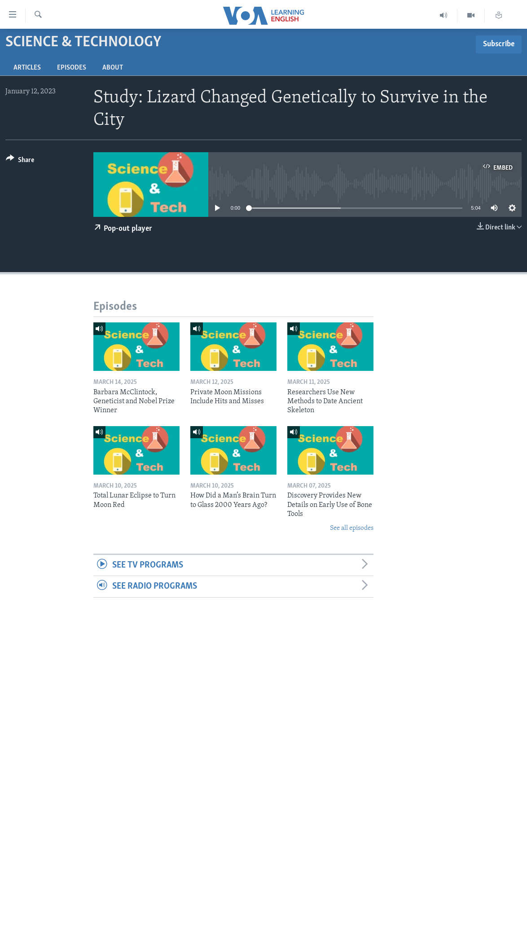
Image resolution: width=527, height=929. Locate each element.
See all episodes (351, 528)
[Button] (20, 161)
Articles (27, 67)
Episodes (71, 67)
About (112, 67)
